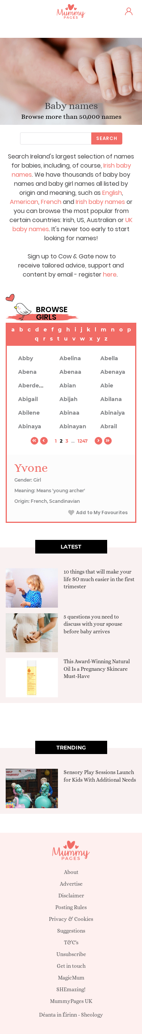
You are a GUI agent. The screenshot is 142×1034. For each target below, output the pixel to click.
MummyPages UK (71, 1001)
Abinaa (69, 412)
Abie (106, 385)
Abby (25, 358)
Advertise (71, 884)
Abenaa (70, 372)
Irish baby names (100, 201)
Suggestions (71, 931)
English (112, 192)
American (24, 201)
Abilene (29, 412)
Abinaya (29, 426)
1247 (82, 441)
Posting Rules (71, 907)
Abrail (108, 426)
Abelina (70, 358)
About (71, 872)
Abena (27, 372)
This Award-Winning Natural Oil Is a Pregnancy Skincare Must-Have (97, 668)
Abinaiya (112, 412)
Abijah (68, 399)
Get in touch (71, 966)
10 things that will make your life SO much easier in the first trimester (99, 579)
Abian (67, 385)
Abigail (28, 399)
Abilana (111, 399)
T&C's (71, 942)
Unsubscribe (71, 954)
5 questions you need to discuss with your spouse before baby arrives (93, 624)
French (51, 201)
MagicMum (71, 978)
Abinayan (72, 426)
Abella (109, 358)
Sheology (92, 1015)
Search (106, 138)
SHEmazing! (71, 989)
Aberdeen (32, 385)
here (110, 274)
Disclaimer (71, 896)
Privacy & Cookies (71, 919)
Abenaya (112, 372)
